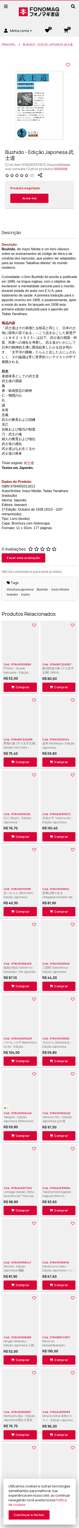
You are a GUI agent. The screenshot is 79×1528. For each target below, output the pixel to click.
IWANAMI (60, 169)
